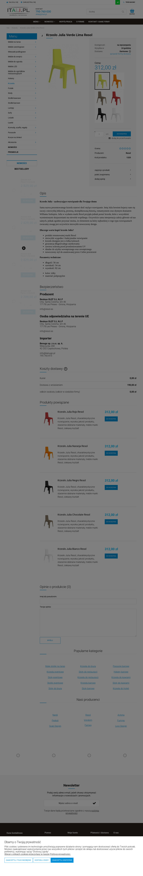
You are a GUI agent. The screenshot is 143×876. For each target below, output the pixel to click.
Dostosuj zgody (42, 860)
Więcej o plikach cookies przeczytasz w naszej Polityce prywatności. (37, 854)
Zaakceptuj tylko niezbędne (18, 860)
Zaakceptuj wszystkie (62, 860)
